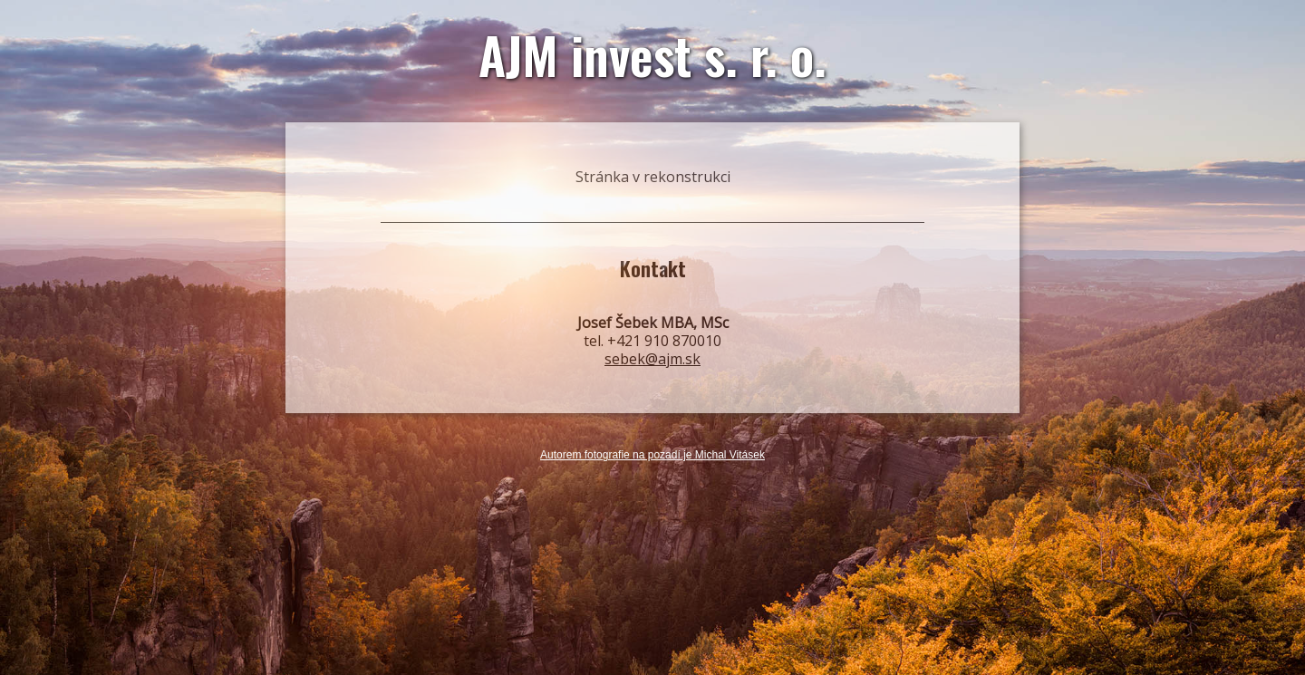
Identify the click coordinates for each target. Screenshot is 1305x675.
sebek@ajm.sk (652, 359)
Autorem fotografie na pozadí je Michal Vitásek (652, 455)
